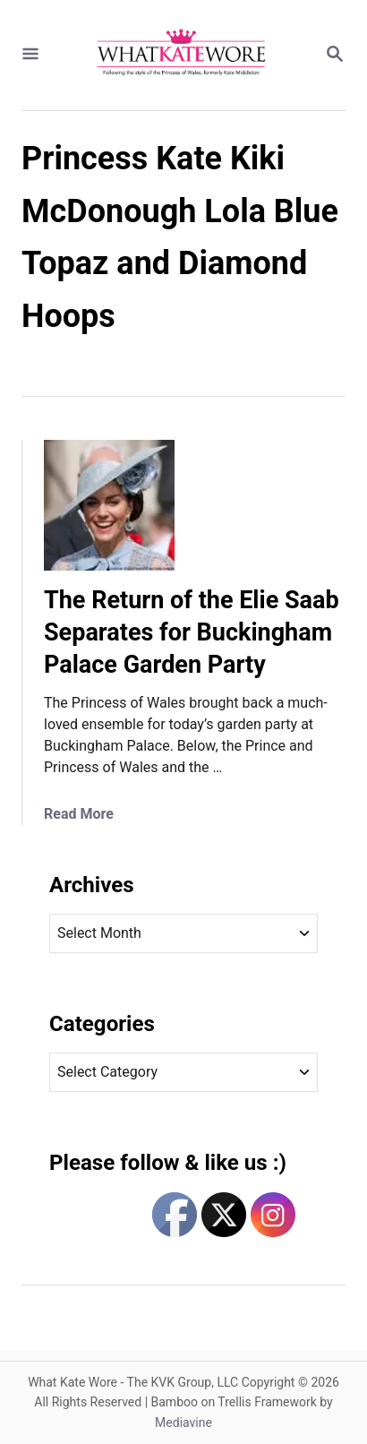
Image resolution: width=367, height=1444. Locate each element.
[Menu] (30, 55)
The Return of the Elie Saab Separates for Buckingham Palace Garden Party (191, 632)
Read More (79, 813)
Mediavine (183, 1422)
